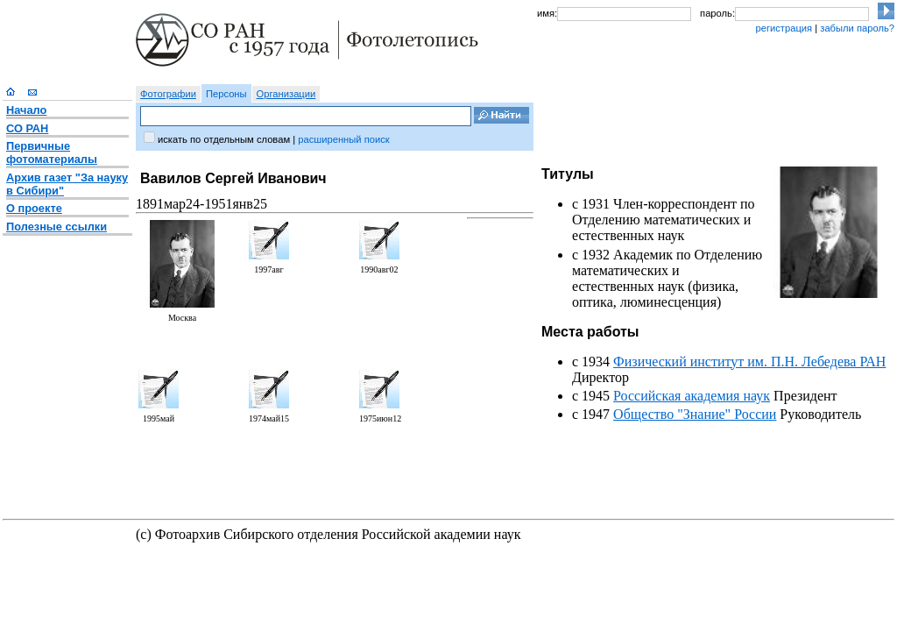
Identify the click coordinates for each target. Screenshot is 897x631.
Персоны (226, 94)
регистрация (783, 28)
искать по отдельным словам (224, 139)
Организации (286, 94)
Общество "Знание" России (694, 414)
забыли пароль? (857, 28)
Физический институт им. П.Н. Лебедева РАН (749, 361)
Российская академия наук (691, 395)
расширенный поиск (343, 139)
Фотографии (168, 94)
